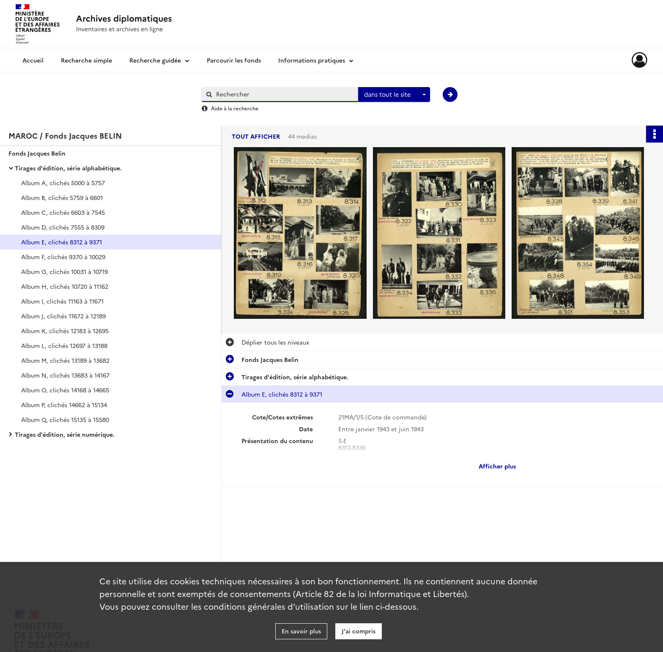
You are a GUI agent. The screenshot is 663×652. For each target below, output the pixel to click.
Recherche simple (86, 60)
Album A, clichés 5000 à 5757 (63, 182)
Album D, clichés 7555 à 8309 (62, 227)
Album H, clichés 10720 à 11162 (64, 286)
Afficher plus (497, 466)
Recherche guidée (155, 60)
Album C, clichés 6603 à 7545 (63, 212)
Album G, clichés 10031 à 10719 (64, 271)
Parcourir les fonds (234, 60)
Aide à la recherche (234, 108)
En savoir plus (301, 631)
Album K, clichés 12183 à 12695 (65, 330)
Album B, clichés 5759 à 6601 (62, 197)
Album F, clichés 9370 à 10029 (63, 256)
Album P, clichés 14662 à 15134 (64, 404)
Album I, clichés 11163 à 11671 (62, 301)
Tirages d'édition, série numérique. (65, 434)
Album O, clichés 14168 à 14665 (65, 390)
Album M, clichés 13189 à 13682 (65, 360)
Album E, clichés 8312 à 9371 (61, 242)
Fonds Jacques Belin (37, 153)
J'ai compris (358, 631)
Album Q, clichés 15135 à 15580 (65, 419)
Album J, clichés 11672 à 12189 (63, 316)
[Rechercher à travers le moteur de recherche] (284, 94)
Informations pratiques (311, 60)
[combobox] (394, 94)
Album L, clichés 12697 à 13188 (64, 345)
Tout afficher (256, 136)
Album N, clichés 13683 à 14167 (65, 375)
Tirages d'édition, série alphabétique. (68, 168)
